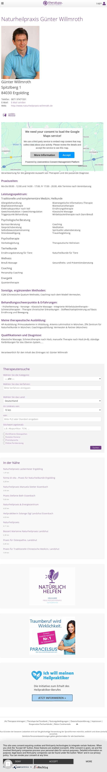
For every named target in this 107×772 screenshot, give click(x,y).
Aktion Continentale (62, 724)
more (89, 761)
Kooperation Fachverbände (40, 724)
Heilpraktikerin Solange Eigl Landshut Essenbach (28, 513)
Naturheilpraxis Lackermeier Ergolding (23, 468)
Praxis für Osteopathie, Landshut (20, 540)
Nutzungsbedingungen (59, 721)
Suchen (96, 447)
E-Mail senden (18, 102)
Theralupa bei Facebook (37, 721)
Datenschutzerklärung (80, 721)
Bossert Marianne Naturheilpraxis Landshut (25, 531)
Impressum (96, 721)
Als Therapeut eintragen (14, 721)
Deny (18, 761)
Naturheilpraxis (11, 522)
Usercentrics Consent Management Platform (58, 162)
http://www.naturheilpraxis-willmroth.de (32, 105)
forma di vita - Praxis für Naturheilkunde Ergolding (29, 477)
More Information (44, 155)
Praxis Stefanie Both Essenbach (19, 495)
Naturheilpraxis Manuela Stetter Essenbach (25, 486)
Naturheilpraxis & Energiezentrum (21, 504)
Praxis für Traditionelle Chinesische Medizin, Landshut (31, 548)
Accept (67, 155)
